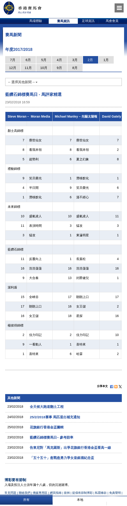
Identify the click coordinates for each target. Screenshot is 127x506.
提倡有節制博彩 (82, 492)
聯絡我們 (24, 492)
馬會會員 (112, 21)
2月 (90, 60)
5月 (43, 60)
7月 (12, 60)
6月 (28, 60)
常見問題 (10, 492)
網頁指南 (56, 492)
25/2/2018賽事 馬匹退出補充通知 (55, 417)
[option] (36, 21)
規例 (67, 492)
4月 (59, 60)
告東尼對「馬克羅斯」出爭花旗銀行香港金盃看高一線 (70, 447)
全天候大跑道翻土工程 (47, 407)
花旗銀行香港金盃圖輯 (47, 427)
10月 (43, 68)
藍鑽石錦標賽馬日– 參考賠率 (51, 437)
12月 (12, 68)
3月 (75, 60)
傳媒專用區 (40, 492)
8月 (75, 68)
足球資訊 (88, 21)
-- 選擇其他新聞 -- (22, 82)
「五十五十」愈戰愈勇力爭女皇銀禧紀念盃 (62, 458)
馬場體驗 (35, 21)
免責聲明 (115, 492)
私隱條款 (101, 492)
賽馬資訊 (63, 21)
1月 (106, 60)
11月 (28, 68)
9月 (59, 68)
